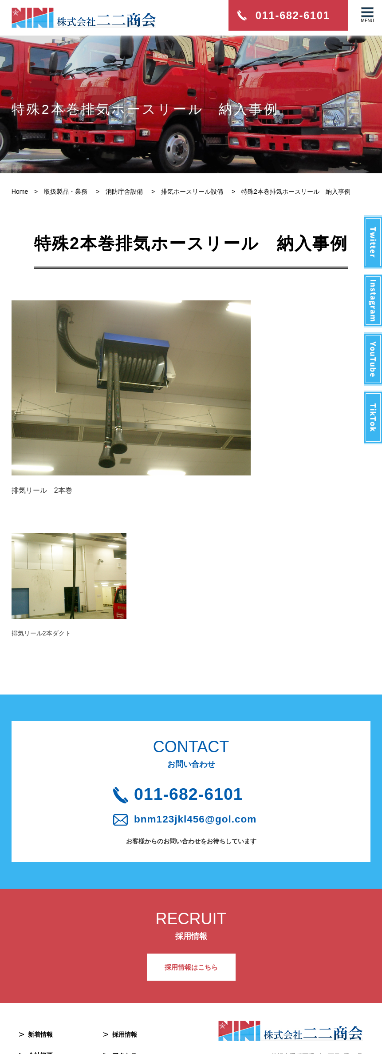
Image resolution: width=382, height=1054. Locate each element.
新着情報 (40, 956)
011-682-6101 (197, 712)
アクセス (124, 977)
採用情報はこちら (191, 888)
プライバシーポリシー (143, 998)
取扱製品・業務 (49, 998)
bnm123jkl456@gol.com (199, 739)
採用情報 (124, 956)
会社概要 (40, 977)
